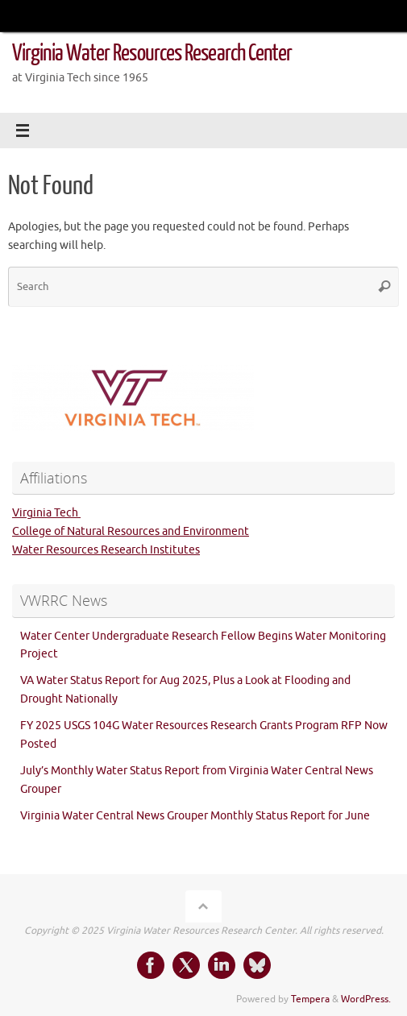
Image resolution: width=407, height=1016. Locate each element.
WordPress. (366, 999)
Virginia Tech (46, 513)
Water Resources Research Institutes (106, 550)
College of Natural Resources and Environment (130, 531)
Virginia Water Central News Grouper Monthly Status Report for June (195, 816)
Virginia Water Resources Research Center (152, 53)
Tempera (310, 999)
